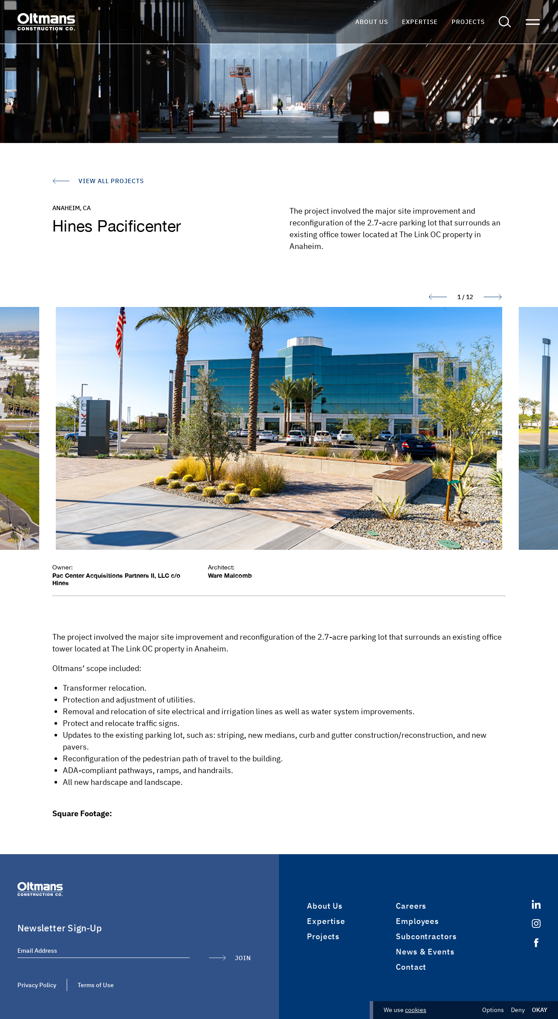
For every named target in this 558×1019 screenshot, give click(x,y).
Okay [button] (540, 1010)
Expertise (420, 22)
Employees (417, 921)
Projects (468, 22)
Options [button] (493, 1010)
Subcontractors (426, 936)
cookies (415, 1010)
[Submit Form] (230, 958)
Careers (411, 906)
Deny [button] (518, 1010)
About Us (371, 22)
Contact (411, 967)
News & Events (425, 952)
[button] (505, 22)
